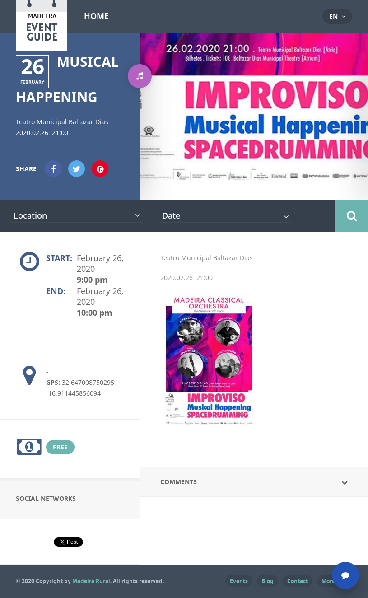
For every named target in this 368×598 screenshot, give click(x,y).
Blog (267, 581)
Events (239, 581)
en (333, 16)
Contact (297, 581)
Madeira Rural (91, 581)
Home (96, 16)
